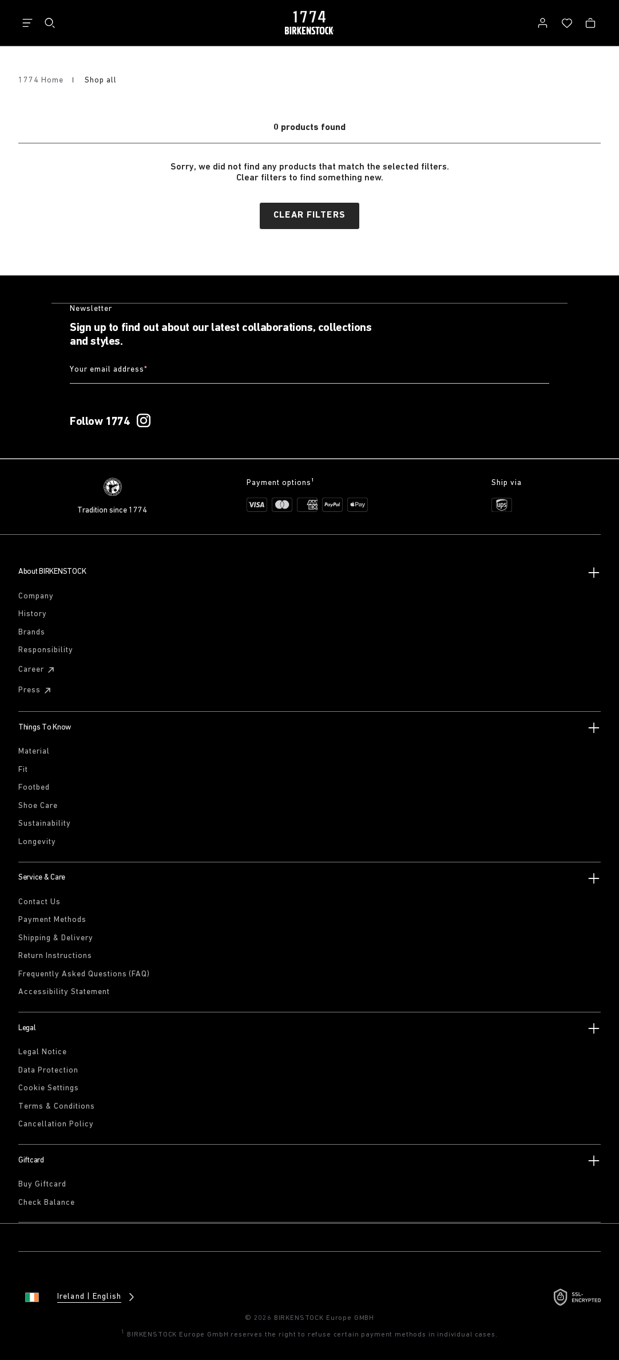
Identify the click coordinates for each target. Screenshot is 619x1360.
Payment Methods (52, 918)
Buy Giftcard (42, 1182)
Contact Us (39, 900)
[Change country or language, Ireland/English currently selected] (81, 1295)
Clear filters (309, 215)
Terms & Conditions (56, 1104)
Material (34, 749)
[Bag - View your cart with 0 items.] (590, 23)
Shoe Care (38, 803)
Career (38, 668)
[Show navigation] (27, 23)
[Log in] (542, 23)
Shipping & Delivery (55, 936)
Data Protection (48, 1068)
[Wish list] (567, 23)
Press (36, 688)
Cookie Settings (48, 1086)
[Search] (49, 23)
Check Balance (46, 1200)
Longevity (37, 839)
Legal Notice (42, 1050)
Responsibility (45, 648)
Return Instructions (55, 954)
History (32, 612)
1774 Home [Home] (42, 80)
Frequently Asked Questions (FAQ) (84, 972)
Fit (23, 767)
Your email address (109, 370)
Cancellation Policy (56, 1122)
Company (36, 594)
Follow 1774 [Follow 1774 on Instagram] (100, 419)
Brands (31, 630)
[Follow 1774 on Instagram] (143, 419)
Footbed (34, 786)
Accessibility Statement (64, 990)
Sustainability (44, 822)
